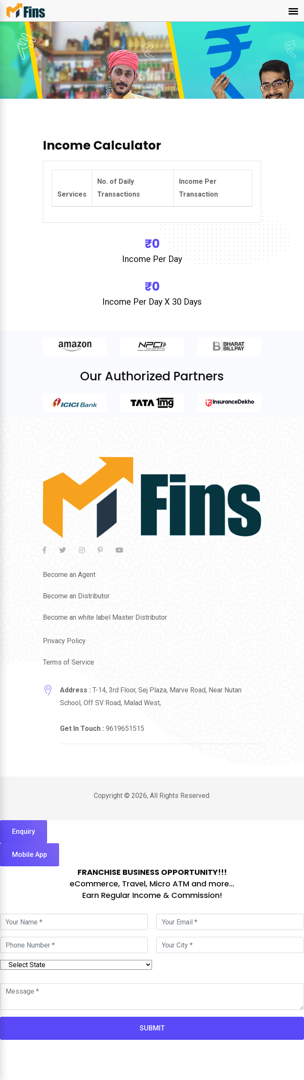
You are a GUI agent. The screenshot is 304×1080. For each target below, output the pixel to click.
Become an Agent (69, 575)
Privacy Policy (64, 641)
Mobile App (29, 854)
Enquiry (23, 831)
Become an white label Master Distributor (105, 617)
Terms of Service (68, 662)
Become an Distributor (76, 596)
